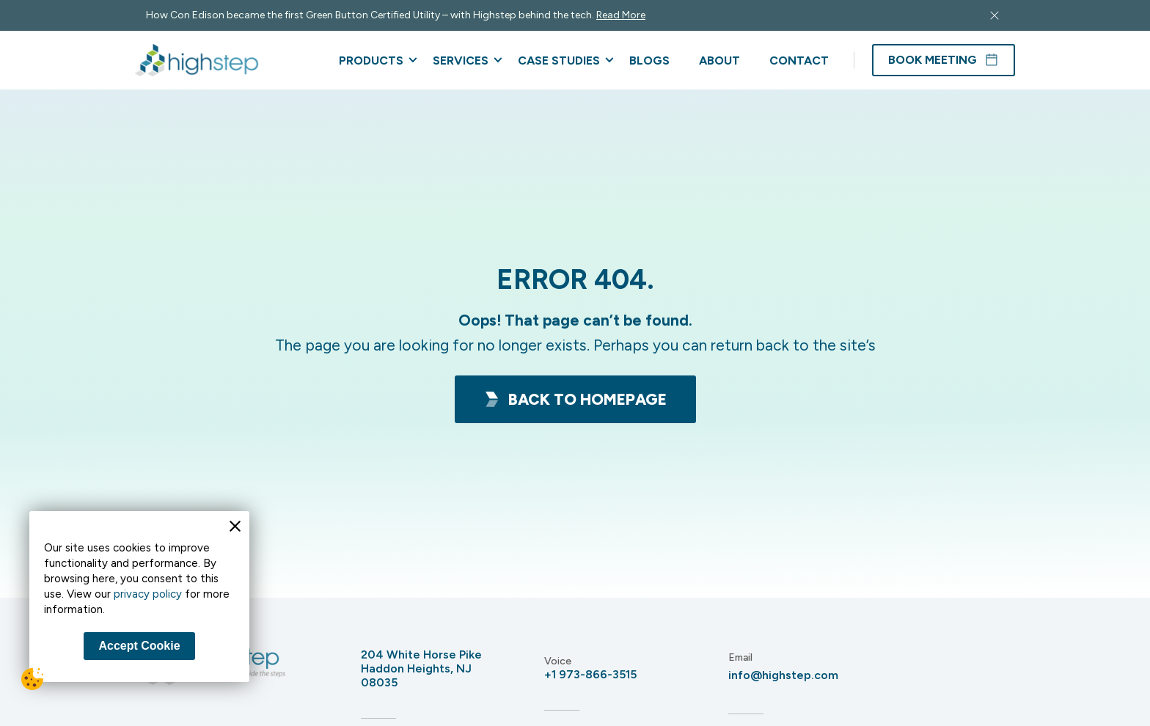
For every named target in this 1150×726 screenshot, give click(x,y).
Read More (620, 15)
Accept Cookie (139, 645)
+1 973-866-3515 (590, 674)
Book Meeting (943, 60)
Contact (799, 60)
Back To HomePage (575, 399)
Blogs (649, 60)
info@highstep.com (783, 675)
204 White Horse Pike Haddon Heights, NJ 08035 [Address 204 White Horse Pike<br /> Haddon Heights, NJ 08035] (421, 668)
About (719, 60)
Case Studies (559, 60)
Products (371, 60)
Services (460, 60)
